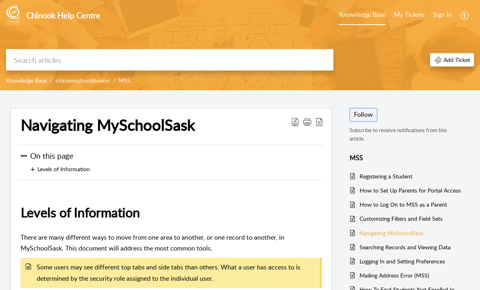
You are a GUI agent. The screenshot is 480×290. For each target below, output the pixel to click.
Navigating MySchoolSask (107, 125)
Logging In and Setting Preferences (402, 261)
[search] (169, 59)
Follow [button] (363, 114)
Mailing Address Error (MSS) (394, 275)
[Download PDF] (295, 121)
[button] (452, 59)
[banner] (240, 45)
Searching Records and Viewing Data (405, 247)
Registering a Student (386, 176)
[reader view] (319, 121)
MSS (124, 80)
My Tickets (409, 14)
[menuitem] (442, 15)
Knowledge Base (362, 14)
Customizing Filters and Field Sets (401, 218)
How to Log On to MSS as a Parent (403, 204)
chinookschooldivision (83, 80)
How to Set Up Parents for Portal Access (410, 190)
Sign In (442, 14)
